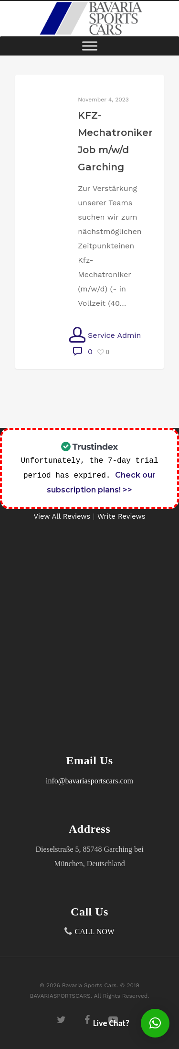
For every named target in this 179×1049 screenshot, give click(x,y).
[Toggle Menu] (89, 45)
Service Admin (105, 335)
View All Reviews (62, 516)
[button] (155, 1023)
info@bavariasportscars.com (89, 781)
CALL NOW (95, 931)
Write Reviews (121, 516)
